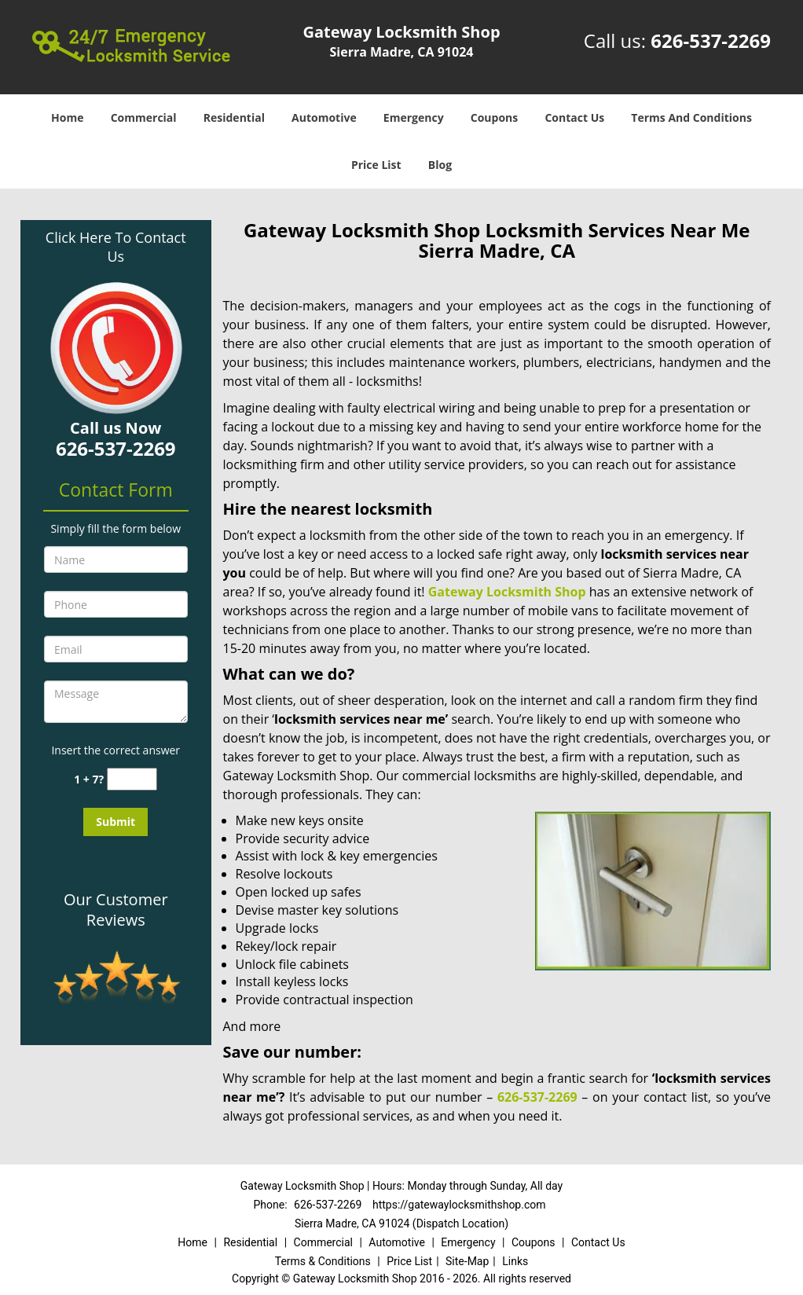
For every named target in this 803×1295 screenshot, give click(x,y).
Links (515, 1261)
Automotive (324, 117)
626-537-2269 (711, 40)
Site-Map (467, 1261)
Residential (234, 117)
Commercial (144, 117)
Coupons (494, 117)
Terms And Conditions (691, 117)
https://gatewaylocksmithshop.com (459, 1204)
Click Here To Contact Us (116, 247)
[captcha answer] (132, 779)
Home (67, 117)
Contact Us (574, 117)
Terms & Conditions (323, 1261)
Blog (440, 164)
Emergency (413, 117)
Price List (376, 164)
